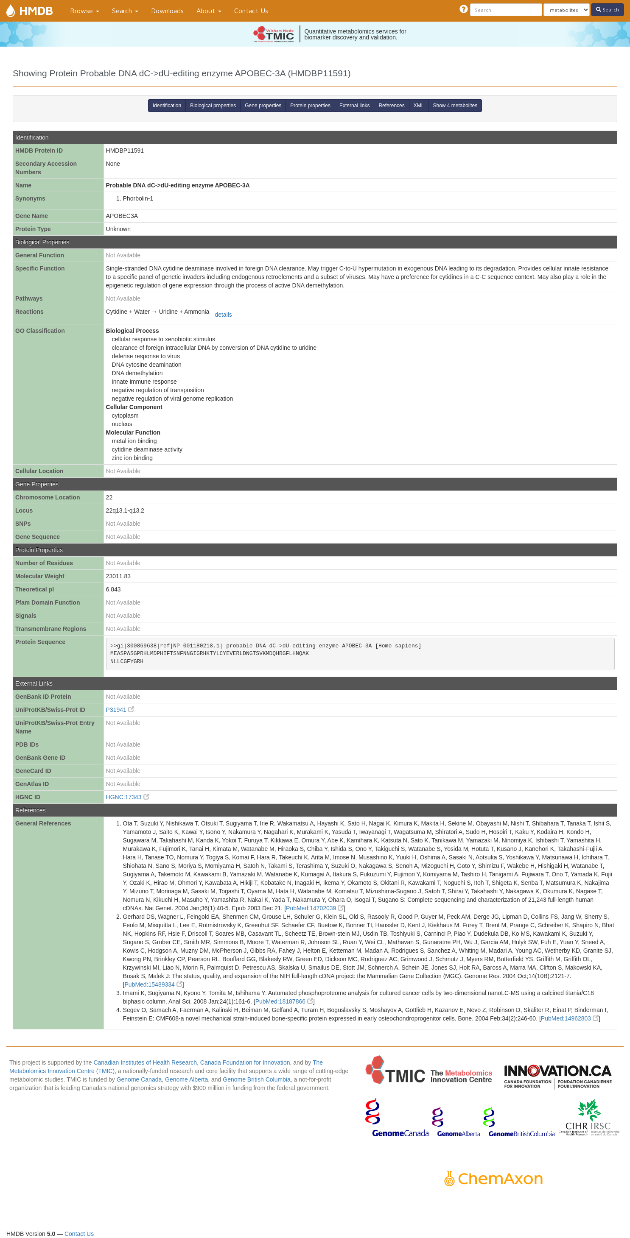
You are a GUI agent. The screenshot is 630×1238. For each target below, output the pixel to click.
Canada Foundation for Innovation (245, 1062)
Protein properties (310, 106)
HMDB (36, 10)
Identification (167, 106)
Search (125, 10)
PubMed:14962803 (570, 1018)
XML (419, 106)
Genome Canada (139, 1079)
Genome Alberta (186, 1079)
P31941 (120, 709)
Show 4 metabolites (455, 106)
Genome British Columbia (257, 1079)
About (208, 10)
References (391, 106)
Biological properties (213, 106)
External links (354, 106)
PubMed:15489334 (153, 984)
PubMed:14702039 (315, 908)
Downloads (167, 10)
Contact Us (251, 10)
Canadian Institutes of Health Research (145, 1062)
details (223, 314)
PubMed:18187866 (284, 1001)
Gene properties (263, 106)
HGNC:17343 (127, 797)
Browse (84, 10)
